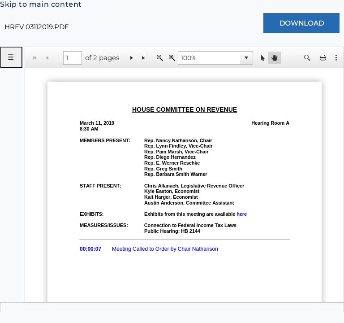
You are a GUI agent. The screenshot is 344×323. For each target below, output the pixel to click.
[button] (336, 57)
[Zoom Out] (160, 58)
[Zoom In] (172, 58)
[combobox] (209, 58)
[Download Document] (301, 23)
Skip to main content (41, 4)
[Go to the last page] (144, 58)
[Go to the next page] (132, 58)
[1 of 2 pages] (72, 58)
